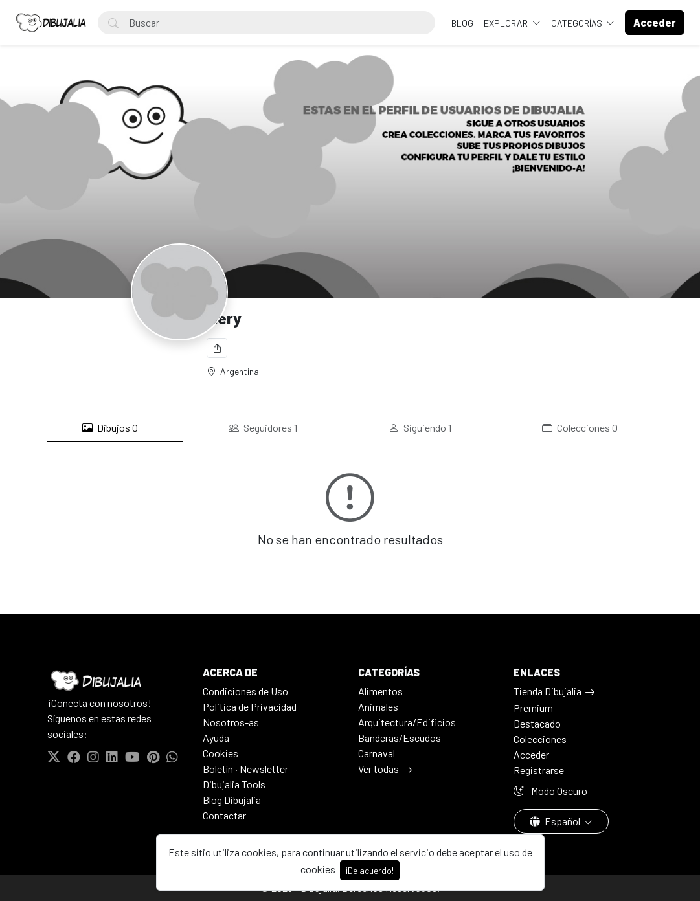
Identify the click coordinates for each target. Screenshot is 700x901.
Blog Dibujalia (232, 800)
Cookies (220, 753)
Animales (378, 706)
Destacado (537, 723)
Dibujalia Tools (234, 784)
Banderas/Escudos (399, 737)
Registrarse (539, 770)
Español (556, 821)
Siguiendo (420, 428)
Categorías (577, 22)
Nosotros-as (231, 722)
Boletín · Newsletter (245, 768)
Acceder (531, 754)
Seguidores (263, 428)
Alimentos (380, 691)
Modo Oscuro (550, 790)
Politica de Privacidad (250, 706)
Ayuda (216, 737)
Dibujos (110, 428)
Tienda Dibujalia (547, 691)
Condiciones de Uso (245, 691)
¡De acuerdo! (370, 870)
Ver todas (378, 768)
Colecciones (580, 428)
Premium (533, 708)
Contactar (224, 815)
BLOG (462, 22)
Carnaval (376, 753)
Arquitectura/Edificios (407, 722)
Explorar (507, 22)
